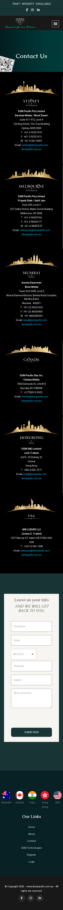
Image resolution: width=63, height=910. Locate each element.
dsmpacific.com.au (31, 149)
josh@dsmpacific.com (35, 474)
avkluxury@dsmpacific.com (35, 550)
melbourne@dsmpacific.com (35, 230)
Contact (31, 840)
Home (31, 827)
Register (31, 854)
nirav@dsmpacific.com (35, 320)
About (31, 834)
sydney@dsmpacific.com (35, 145)
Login (32, 861)
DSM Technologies (31, 847)
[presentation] (36, 719)
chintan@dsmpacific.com (35, 396)
